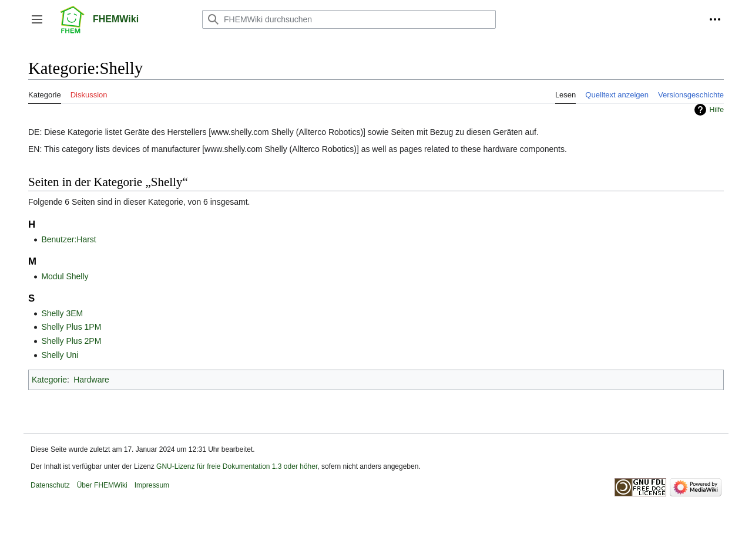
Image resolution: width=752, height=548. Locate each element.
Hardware (91, 379)
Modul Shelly (64, 276)
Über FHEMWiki (102, 485)
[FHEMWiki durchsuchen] (349, 19)
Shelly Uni (59, 355)
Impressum (152, 485)
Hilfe (716, 110)
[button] (37, 19)
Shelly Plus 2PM (71, 341)
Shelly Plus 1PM (71, 326)
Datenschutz (50, 485)
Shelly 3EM (62, 313)
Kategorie (49, 379)
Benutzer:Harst (68, 239)
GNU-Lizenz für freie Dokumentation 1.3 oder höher (236, 466)
